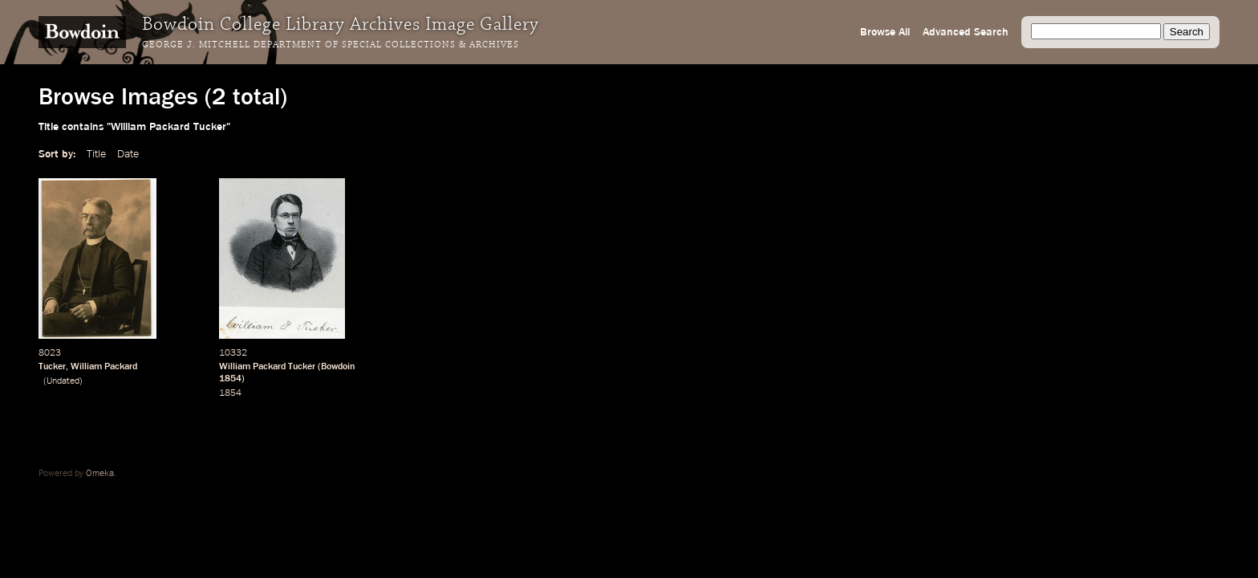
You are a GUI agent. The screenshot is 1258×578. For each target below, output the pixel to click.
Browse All (885, 32)
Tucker (52, 367)
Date (128, 154)
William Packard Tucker (267, 367)
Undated (63, 381)
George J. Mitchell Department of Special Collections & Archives (330, 45)
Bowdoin (338, 367)
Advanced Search (965, 32)
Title (96, 154)
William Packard (104, 367)
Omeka (100, 473)
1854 (230, 379)
